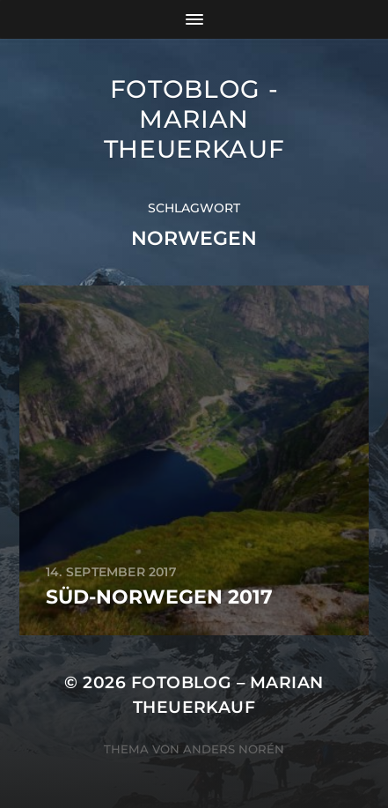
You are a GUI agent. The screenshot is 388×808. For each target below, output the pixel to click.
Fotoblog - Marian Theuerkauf (194, 119)
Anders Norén (233, 749)
